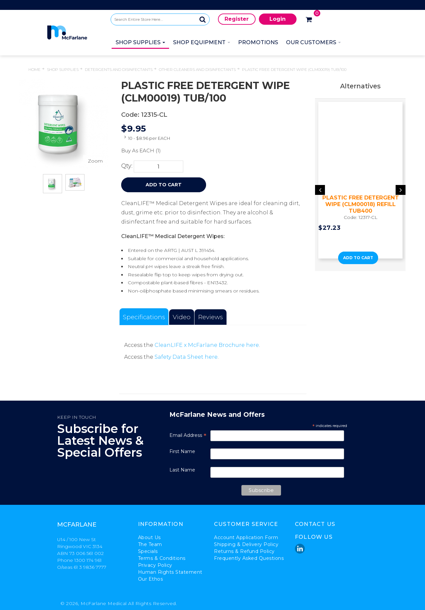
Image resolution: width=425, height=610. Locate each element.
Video (182, 317)
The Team (150, 544)
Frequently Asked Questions (249, 558)
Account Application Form (246, 537)
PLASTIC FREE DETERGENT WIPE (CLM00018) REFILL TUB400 (360, 204)
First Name (182, 451)
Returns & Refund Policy (244, 551)
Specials (148, 551)
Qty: (126, 165)
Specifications (144, 317)
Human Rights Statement (170, 572)
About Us (149, 537)
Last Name (182, 470)
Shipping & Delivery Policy (246, 544)
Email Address (187, 435)
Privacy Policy (155, 565)
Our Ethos (150, 579)
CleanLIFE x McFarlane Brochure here (207, 345)
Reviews (210, 317)
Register (237, 19)
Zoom (95, 161)
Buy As (129, 150)
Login (277, 19)
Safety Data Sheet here (186, 357)
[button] (352, 267)
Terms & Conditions (162, 558)
